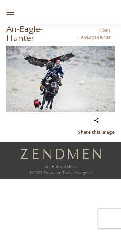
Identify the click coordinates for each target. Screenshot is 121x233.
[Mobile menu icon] (10, 12)
